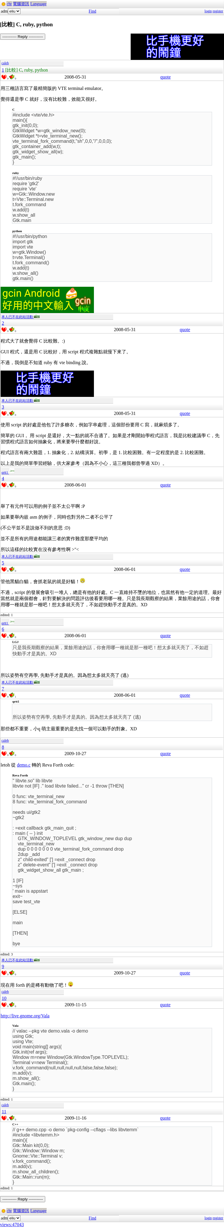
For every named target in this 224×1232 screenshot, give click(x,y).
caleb (5, 63)
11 (4, 1111)
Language (38, 4)
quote (165, 76)
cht (9, 4)
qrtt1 (8, 472)
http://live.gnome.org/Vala (25, 1015)
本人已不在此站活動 (20, 317)
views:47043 (12, 1224)
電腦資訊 (21, 4)
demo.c (24, 764)
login (208, 11)
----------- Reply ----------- (22, 36)
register (218, 11)
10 (4, 998)
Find (92, 11)
